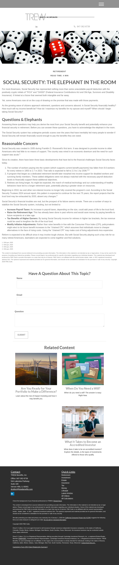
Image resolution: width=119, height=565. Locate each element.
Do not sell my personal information (55, 520)
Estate (64, 480)
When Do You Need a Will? (83, 388)
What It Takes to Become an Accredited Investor (83, 443)
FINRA (20, 538)
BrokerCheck (58, 501)
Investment (65, 478)
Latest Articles (67, 493)
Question (19, 311)
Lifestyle (64, 491)
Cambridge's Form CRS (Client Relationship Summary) (30, 547)
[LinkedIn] (36, 26)
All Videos (65, 496)
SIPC (24, 538)
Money (64, 488)
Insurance (65, 483)
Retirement (65, 475)
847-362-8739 (82, 26)
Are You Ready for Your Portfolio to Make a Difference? (36, 390)
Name (19, 278)
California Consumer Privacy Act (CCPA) (78, 517)
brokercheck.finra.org (88, 543)
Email (19, 295)
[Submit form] (21, 335)
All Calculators (67, 498)
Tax (62, 485)
